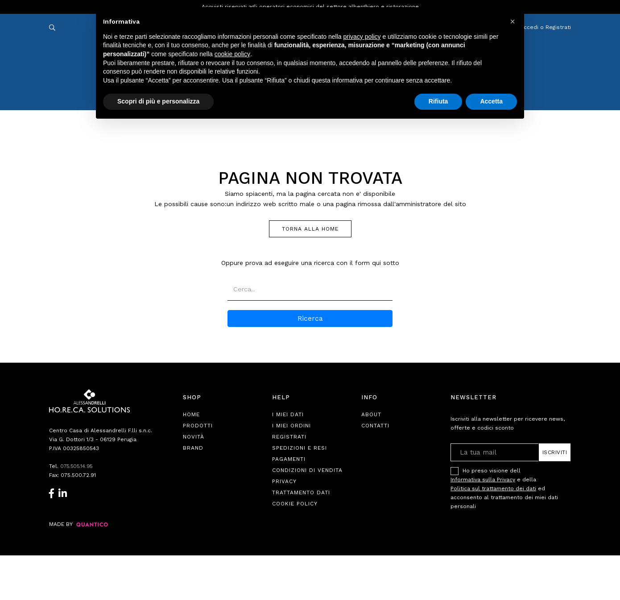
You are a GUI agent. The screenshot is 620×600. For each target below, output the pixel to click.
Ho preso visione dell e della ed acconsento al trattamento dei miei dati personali (504, 488)
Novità (193, 437)
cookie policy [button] (232, 54)
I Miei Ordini (291, 425)
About (371, 414)
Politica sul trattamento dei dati (493, 488)
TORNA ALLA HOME (310, 229)
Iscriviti (554, 452)
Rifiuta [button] (438, 101)
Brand (193, 448)
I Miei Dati (288, 414)
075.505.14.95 (77, 466)
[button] (512, 21)
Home (191, 414)
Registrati (289, 437)
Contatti (375, 425)
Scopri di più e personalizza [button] (158, 101)
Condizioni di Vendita (307, 470)
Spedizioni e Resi (299, 448)
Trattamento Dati (301, 492)
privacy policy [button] (362, 36)
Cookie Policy (295, 504)
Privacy (284, 481)
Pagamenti (289, 459)
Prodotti (198, 425)
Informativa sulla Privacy (483, 479)
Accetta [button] (491, 101)
